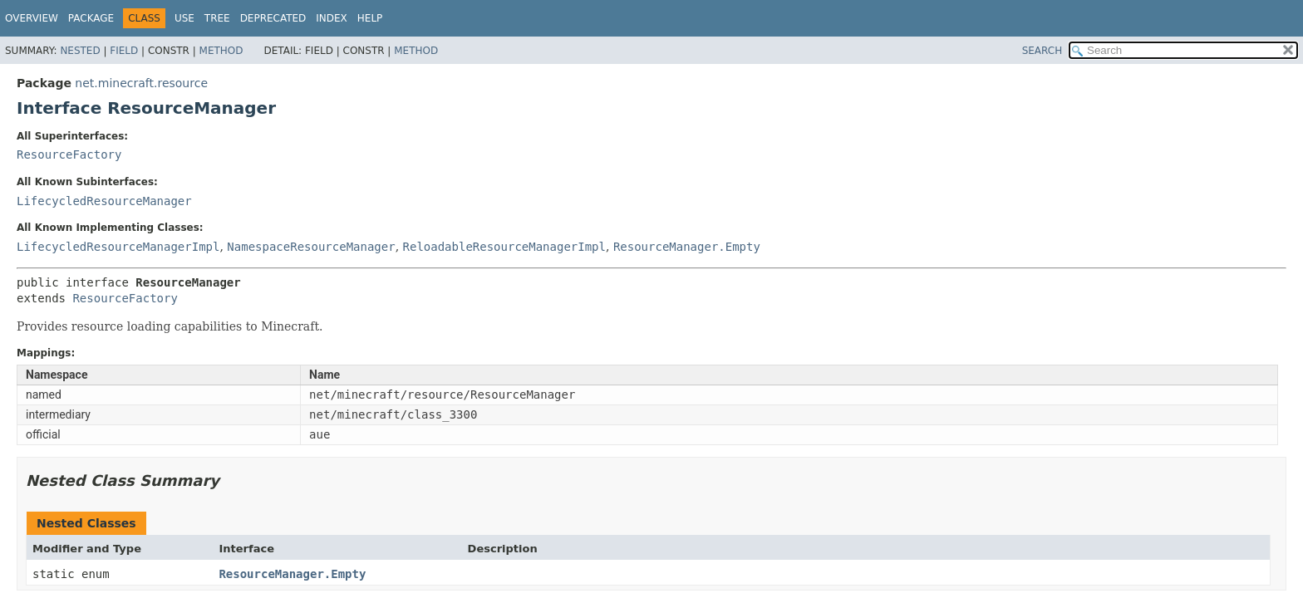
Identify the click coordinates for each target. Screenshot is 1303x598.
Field (124, 50)
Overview (31, 18)
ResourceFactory (69, 154)
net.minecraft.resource (141, 83)
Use (184, 18)
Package (91, 18)
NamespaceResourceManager (311, 246)
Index (331, 18)
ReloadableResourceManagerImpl (504, 246)
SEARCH (1042, 50)
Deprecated (273, 18)
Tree (217, 18)
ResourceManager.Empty (686, 246)
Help (370, 18)
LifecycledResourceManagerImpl (118, 246)
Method (221, 50)
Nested (80, 50)
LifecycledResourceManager (104, 201)
